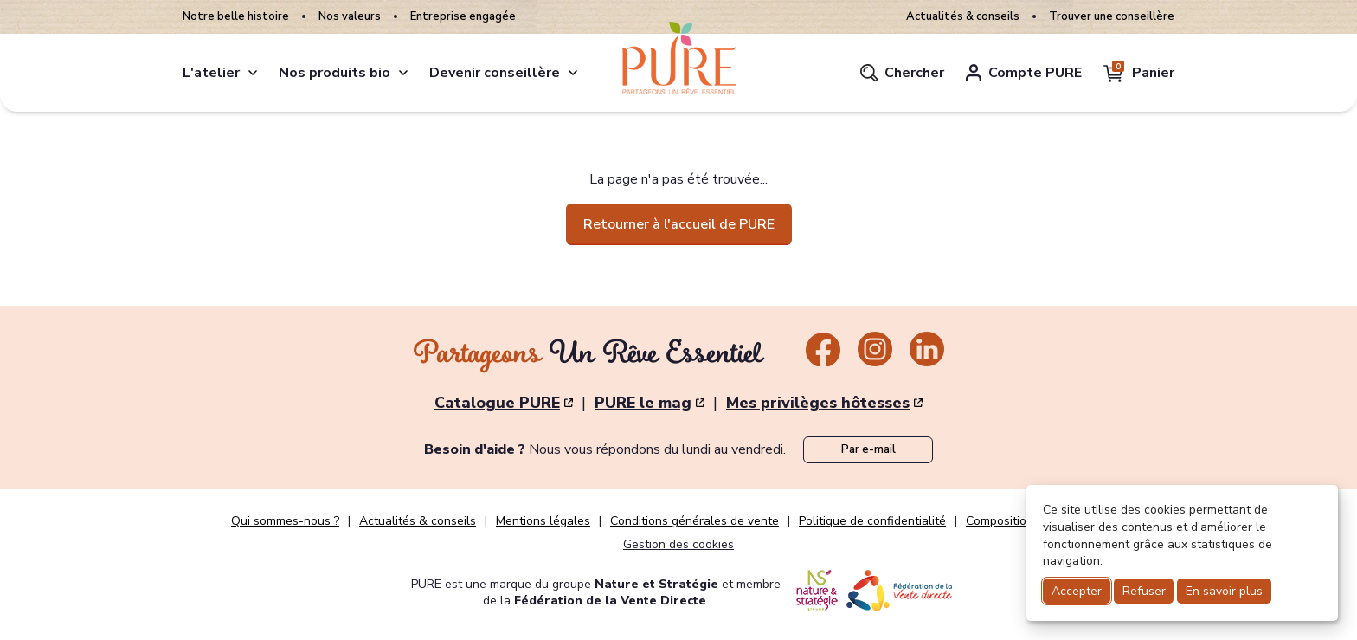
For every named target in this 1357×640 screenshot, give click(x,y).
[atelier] (252, 73)
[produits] (403, 73)
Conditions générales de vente (694, 521)
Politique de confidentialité (872, 521)
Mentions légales (543, 521)
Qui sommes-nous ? (285, 521)
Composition (999, 521)
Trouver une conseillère (1111, 17)
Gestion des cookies (678, 544)
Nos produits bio (334, 72)
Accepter (1077, 591)
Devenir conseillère (494, 72)
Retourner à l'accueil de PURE (679, 224)
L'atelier (211, 72)
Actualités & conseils (962, 17)
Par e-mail (868, 449)
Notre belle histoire (236, 17)
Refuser (1144, 591)
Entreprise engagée (463, 17)
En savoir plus (1224, 591)
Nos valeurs (349, 17)
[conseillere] (573, 73)
